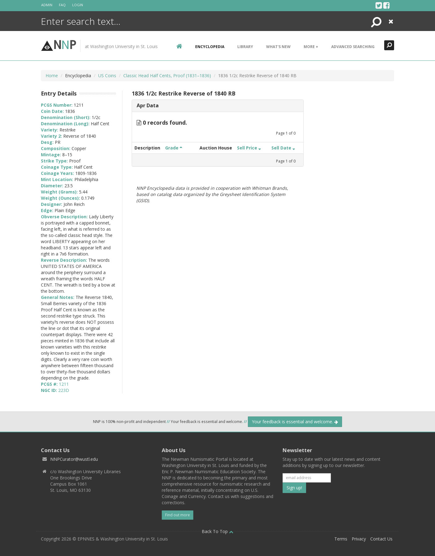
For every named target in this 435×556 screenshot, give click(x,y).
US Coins (107, 75)
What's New (278, 46)
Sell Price (249, 148)
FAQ (62, 4)
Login (77, 4)
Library (245, 46)
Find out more (177, 515)
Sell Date (283, 148)
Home (52, 75)
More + (311, 46)
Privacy (359, 539)
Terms (340, 539)
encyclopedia (209, 46)
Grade (173, 148)
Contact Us (381, 539)
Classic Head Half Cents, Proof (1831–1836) (167, 75)
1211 (64, 384)
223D (63, 390)
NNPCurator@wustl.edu (74, 459)
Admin (46, 4)
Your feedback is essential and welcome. (295, 422)
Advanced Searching (353, 46)
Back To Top (217, 531)
